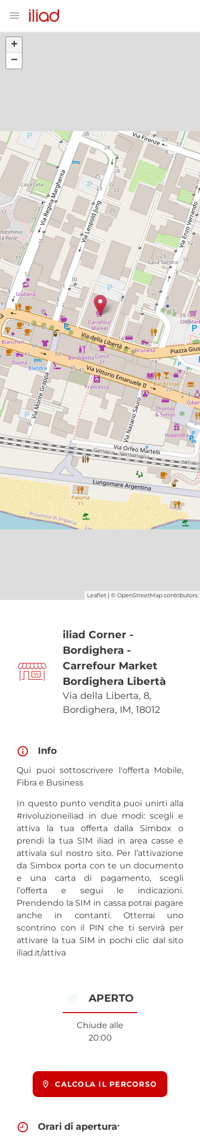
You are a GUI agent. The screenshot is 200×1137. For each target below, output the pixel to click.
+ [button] (14, 45)
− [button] (14, 60)
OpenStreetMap (139, 595)
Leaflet (96, 595)
